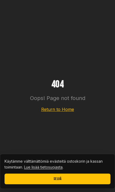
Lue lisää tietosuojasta (43, 167)
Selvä (57, 179)
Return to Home (57, 109)
